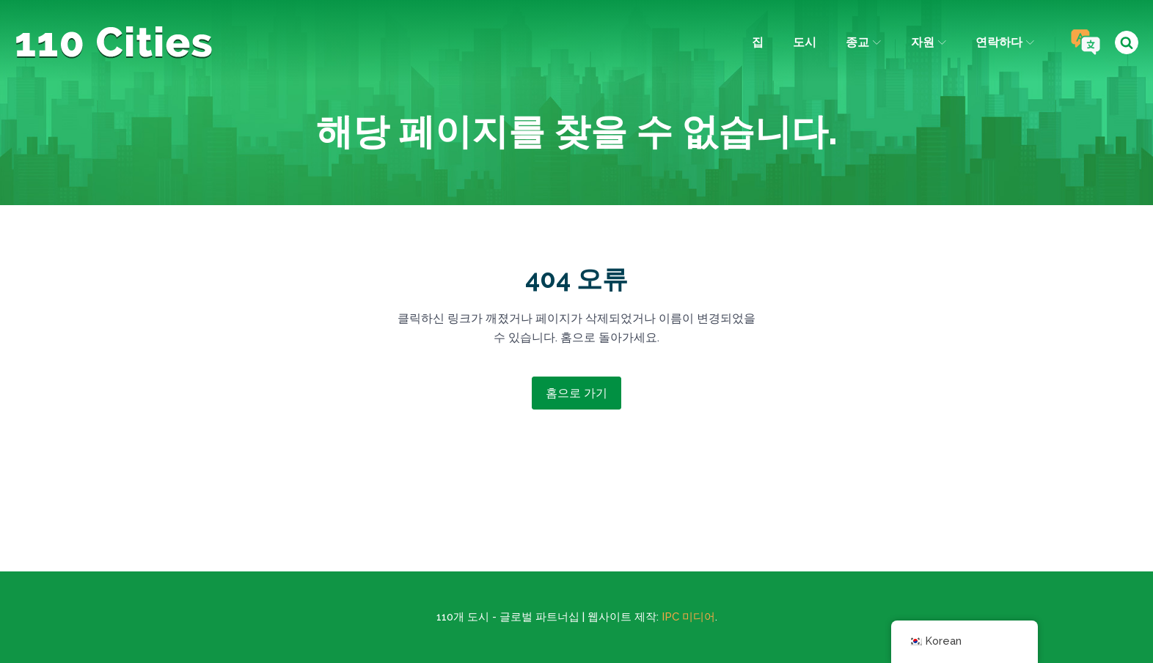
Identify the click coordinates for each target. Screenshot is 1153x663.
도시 (804, 42)
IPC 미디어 (688, 616)
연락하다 (1005, 42)
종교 (863, 42)
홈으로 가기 (576, 393)
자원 (928, 42)
